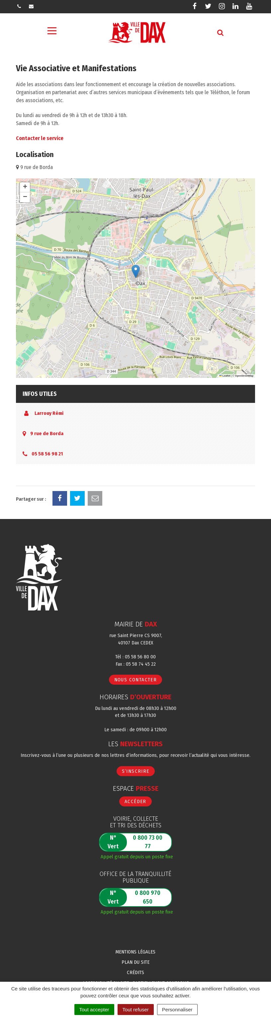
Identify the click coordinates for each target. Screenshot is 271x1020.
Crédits (135, 972)
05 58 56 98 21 (47, 454)
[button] (136, 271)
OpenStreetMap (244, 375)
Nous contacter (135, 680)
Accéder (135, 801)
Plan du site (135, 962)
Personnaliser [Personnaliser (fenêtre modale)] (177, 1009)
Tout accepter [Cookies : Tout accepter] (94, 1009)
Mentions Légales (135, 952)
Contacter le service (39, 138)
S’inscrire (135, 771)
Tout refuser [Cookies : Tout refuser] (136, 1009)
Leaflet (224, 375)
